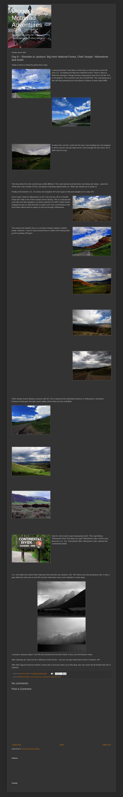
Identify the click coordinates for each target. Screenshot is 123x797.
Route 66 (53, 677)
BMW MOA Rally (23, 677)
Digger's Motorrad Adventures (27, 18)
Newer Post (16, 745)
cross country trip (35, 677)
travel (59, 677)
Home (62, 745)
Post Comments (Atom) (30, 749)
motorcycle (46, 677)
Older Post (107, 745)
